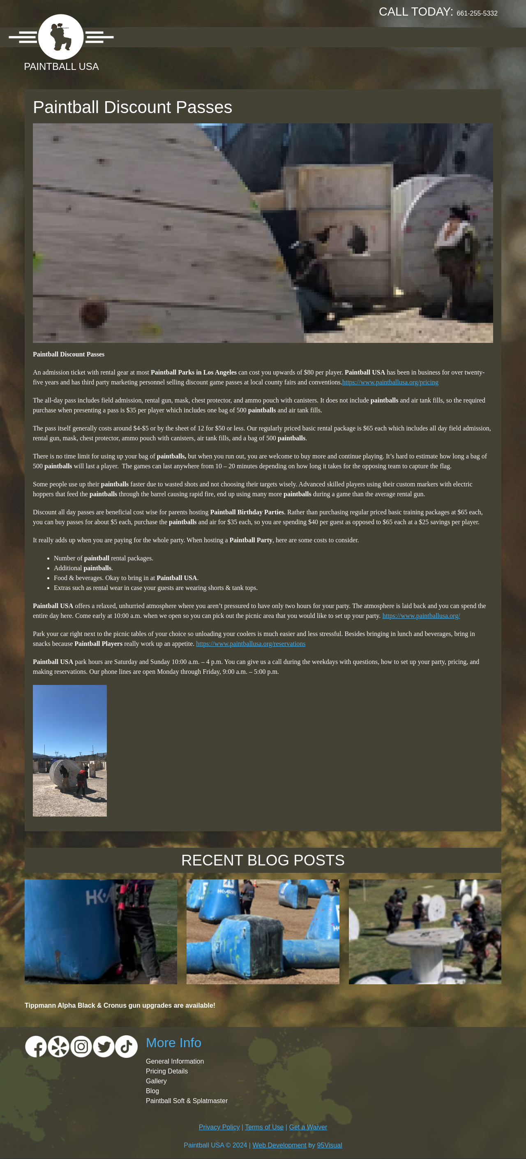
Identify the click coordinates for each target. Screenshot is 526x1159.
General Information (175, 1061)
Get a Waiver (308, 1127)
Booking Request (337, 37)
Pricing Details (167, 1071)
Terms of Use (264, 1127)
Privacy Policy (219, 1127)
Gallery (274, 37)
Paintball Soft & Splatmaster (187, 1100)
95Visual (329, 1145)
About (142, 37)
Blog (152, 1090)
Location (186, 37)
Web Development (279, 1145)
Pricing (232, 37)
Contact (401, 37)
